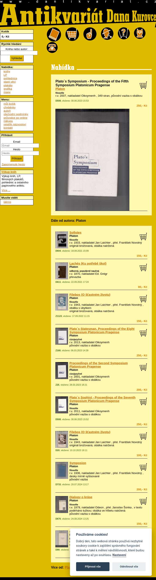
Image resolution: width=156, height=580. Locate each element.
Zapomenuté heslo (13, 164)
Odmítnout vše (129, 566)
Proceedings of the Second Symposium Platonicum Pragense (98, 364)
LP (5, 75)
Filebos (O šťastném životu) (89, 294)
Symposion (77, 463)
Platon (60, 89)
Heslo (16, 149)
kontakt (8, 127)
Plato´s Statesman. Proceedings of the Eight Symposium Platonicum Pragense (101, 330)
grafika (8, 88)
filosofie (59, 93)
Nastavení (119, 555)
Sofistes (75, 232)
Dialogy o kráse (80, 497)
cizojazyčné (75, 339)
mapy (7, 92)
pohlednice (10, 78)
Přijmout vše (93, 566)
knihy (7, 71)
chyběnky (9, 107)
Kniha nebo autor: (16, 49)
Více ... (6, 190)
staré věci (10, 81)
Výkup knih (8, 171)
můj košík (9, 103)
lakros (7, 202)
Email (16, 141)
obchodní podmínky (16, 114)
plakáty (8, 85)
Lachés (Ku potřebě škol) (87, 263)
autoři (7, 110)
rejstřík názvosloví (15, 124)
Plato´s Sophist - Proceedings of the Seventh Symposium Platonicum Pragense (102, 399)
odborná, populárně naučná (84, 271)
